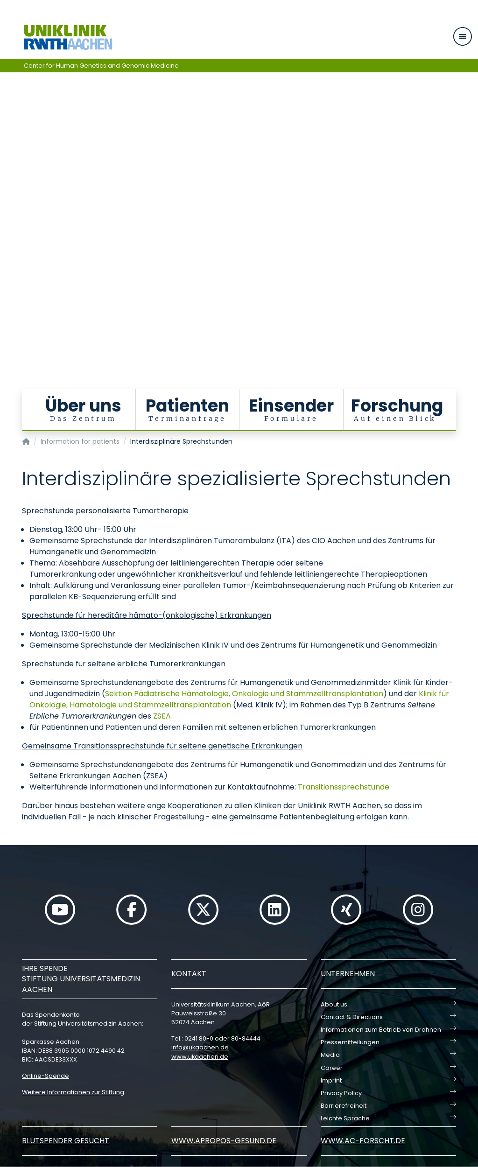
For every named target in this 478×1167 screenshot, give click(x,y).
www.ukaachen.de (199, 1057)
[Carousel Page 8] (6, 223)
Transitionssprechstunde (343, 787)
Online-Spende (45, 1076)
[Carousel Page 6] (6, 209)
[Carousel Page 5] (6, 202)
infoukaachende (200, 1047)
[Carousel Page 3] (6, 188)
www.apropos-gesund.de (223, 1140)
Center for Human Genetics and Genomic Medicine (101, 65)
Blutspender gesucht (65, 1140)
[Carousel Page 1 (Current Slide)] (6, 174)
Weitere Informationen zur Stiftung (73, 1092)
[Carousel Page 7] (6, 216)
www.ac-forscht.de (363, 1140)
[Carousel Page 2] (6, 181)
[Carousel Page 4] (6, 195)
